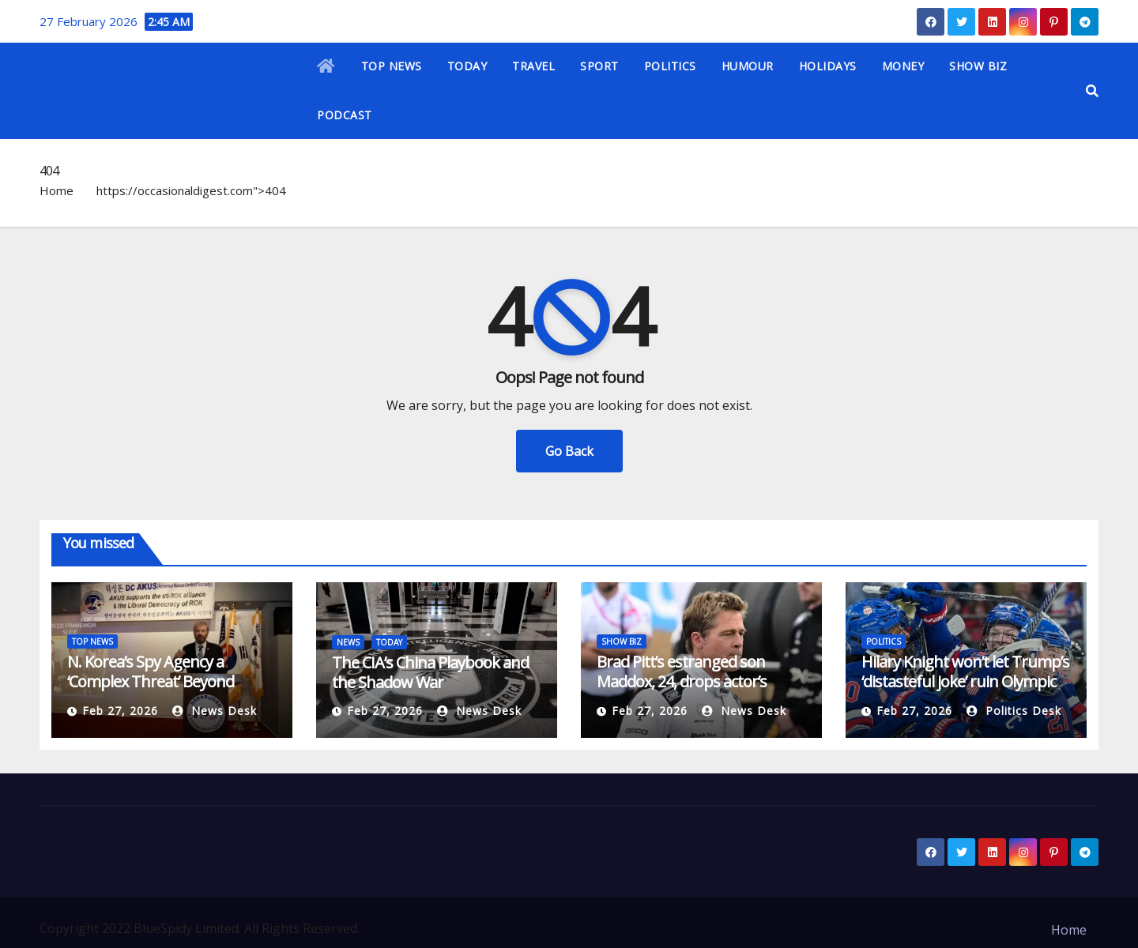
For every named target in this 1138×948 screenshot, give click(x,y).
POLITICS (670, 65)
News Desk (214, 710)
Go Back (569, 451)
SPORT (599, 65)
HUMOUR (748, 65)
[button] (1092, 91)
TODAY (467, 65)
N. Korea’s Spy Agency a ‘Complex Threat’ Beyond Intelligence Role (150, 681)
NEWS (348, 642)
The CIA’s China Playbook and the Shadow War (430, 672)
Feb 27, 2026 (120, 710)
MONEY (903, 65)
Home (56, 190)
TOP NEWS (391, 65)
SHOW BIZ (978, 65)
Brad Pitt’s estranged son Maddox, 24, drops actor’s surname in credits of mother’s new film (701, 691)
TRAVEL (533, 65)
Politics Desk (1014, 710)
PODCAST (344, 114)
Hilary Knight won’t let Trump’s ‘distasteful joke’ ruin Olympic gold (965, 681)
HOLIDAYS (828, 65)
